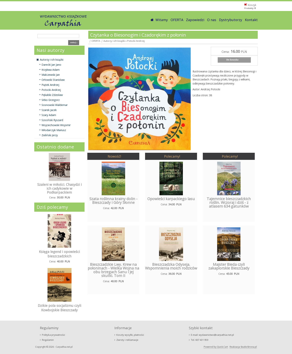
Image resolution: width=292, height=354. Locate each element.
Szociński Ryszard (52, 120)
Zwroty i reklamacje (127, 340)
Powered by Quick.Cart (216, 346)
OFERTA (177, 20)
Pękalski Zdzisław (52, 95)
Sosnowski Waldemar (55, 105)
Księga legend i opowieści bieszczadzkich (59, 253)
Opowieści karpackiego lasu (171, 198)
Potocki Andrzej (51, 90)
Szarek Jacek (49, 110)
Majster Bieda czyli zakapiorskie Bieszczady (228, 266)
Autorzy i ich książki (51, 59)
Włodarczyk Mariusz (54, 130)
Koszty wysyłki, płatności (130, 334)
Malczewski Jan (51, 74)
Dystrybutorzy (230, 20)
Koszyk (252, 5)
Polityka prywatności (53, 334)
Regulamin (48, 340)
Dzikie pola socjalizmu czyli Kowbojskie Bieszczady (59, 307)
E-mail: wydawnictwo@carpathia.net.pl (212, 334)
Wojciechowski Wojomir (56, 125)
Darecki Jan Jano (51, 64)
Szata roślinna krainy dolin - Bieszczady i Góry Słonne (113, 200)
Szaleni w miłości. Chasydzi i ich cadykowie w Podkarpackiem (59, 188)
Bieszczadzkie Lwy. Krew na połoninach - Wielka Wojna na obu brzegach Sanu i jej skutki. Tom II (113, 270)
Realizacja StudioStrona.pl (243, 346)
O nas (211, 20)
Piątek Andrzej (50, 85)
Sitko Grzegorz (51, 100)
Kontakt (251, 20)
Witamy (161, 20)
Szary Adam (49, 115)
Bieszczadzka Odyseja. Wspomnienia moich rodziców (171, 266)
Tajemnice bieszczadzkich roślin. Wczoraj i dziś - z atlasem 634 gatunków (229, 202)
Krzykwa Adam (51, 69)
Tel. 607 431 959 (199, 340)
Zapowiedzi (195, 20)
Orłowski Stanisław (53, 80)
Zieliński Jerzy (50, 135)
